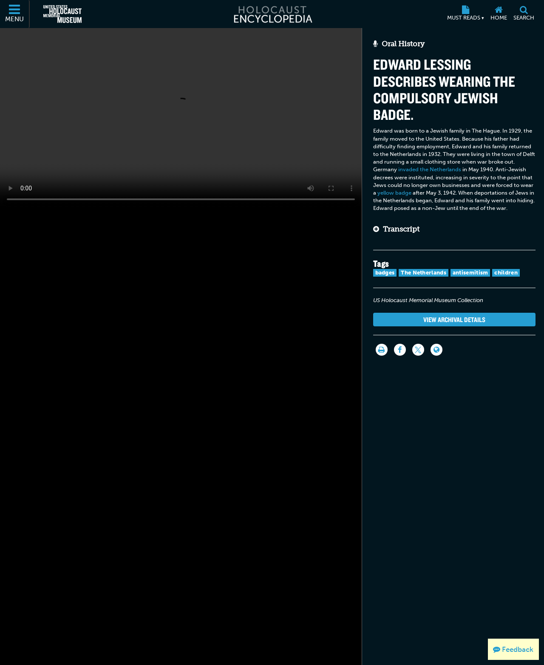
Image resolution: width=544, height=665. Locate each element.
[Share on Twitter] (418, 350)
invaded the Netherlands (429, 169)
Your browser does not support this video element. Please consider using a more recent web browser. (181, 118)
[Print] (382, 350)
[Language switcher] (436, 350)
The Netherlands (423, 272)
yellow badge (394, 193)
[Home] (498, 14)
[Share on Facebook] (400, 350)
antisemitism (470, 272)
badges (385, 272)
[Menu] (15, 14)
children (505, 272)
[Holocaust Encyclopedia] (272, 14)
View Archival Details (454, 319)
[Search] (523, 14)
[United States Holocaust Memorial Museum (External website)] (62, 14)
